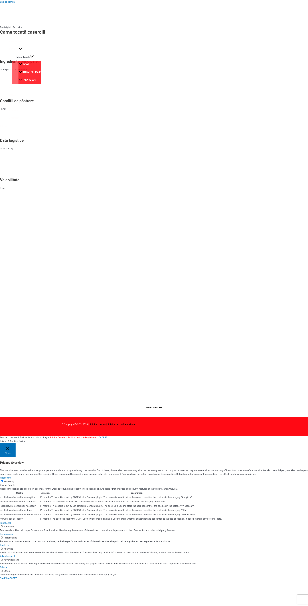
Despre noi (15, 41)
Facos (23, 64)
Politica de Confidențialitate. (82, 437)
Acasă (12, 34)
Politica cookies (97, 424)
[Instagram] (6, 126)
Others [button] (3, 567)
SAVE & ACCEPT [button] (8, 578)
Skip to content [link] (7, 1)
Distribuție (15, 103)
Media (12, 95)
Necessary (9, 481)
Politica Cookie (57, 437)
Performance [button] (6, 534)
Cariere (13, 110)
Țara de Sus (27, 80)
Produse (16, 49)
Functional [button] (5, 523)
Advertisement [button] (7, 556)
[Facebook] (1, 126)
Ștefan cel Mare (29, 72)
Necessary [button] (5, 477)
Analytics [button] (4, 545)
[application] (21, 49)
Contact (14, 118)
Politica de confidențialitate (121, 424)
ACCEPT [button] (103, 437)
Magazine (14, 87)
